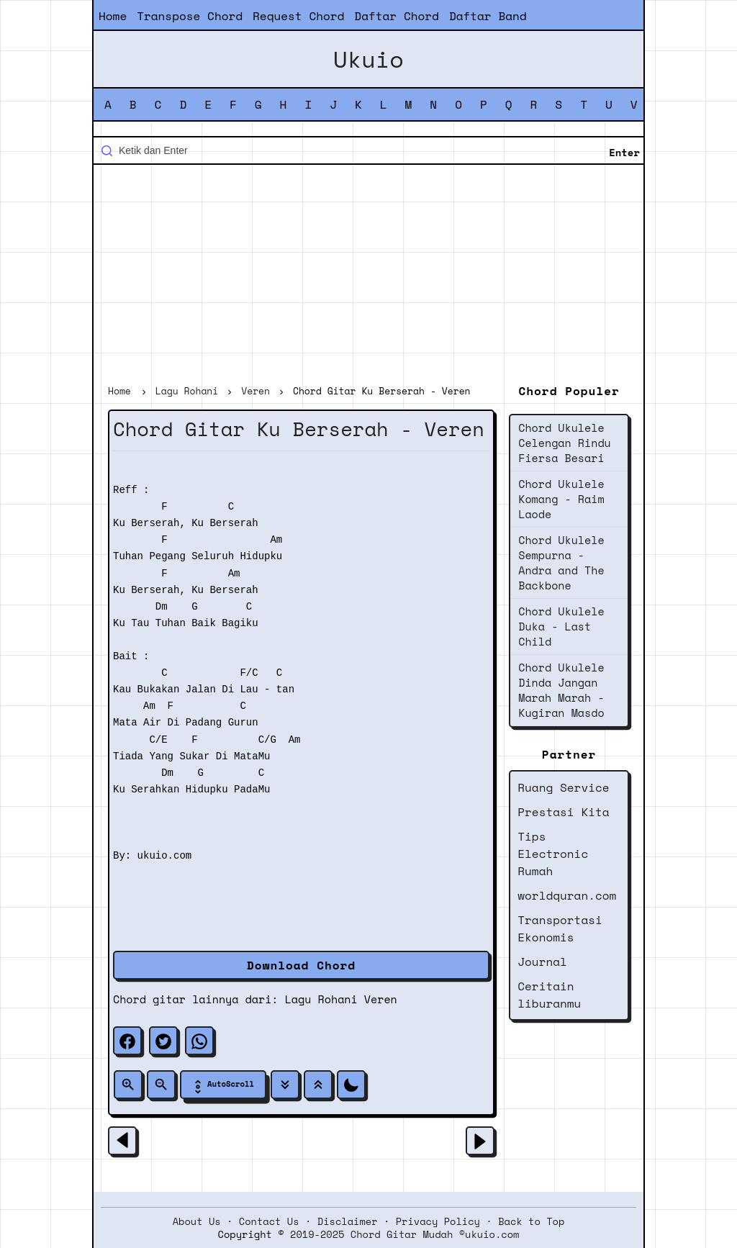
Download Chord (301, 965)
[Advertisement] (368, 276)
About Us (197, 1221)
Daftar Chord (396, 15)
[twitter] (163, 1040)
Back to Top (531, 1221)
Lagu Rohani (321, 999)
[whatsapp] (199, 1040)
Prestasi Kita (563, 811)
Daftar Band (488, 15)
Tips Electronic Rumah (552, 854)
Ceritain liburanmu (549, 994)
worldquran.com (566, 895)
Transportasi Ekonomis (559, 928)
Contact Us (269, 1221)
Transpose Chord (190, 15)
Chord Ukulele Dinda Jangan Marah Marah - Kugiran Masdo (561, 689)
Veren (380, 999)
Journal (542, 961)
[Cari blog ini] (368, 150)
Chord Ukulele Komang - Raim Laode (561, 499)
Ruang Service (563, 787)
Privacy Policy (438, 1221)
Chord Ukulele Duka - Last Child (561, 626)
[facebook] (127, 1040)
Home (113, 15)
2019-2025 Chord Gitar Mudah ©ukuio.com (404, 1234)
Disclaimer (347, 1221)
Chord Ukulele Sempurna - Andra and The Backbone (561, 562)
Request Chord (298, 15)
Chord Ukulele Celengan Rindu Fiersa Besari (564, 443)
